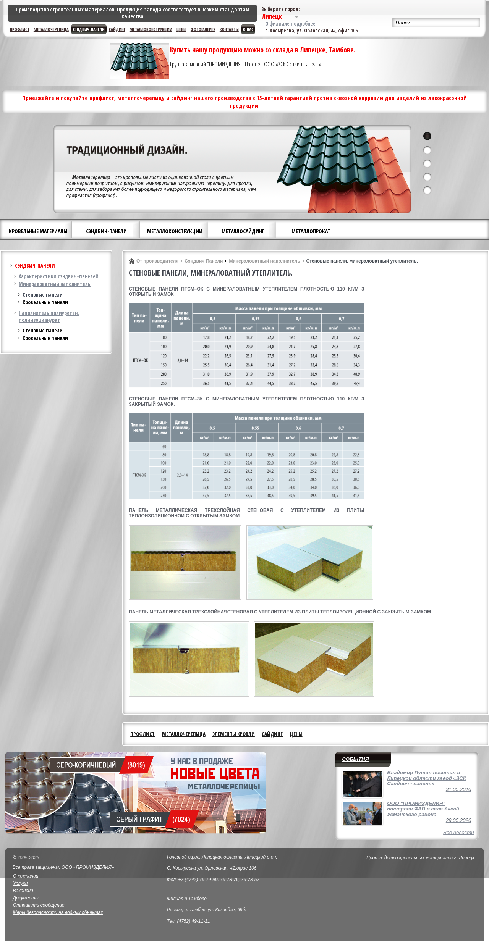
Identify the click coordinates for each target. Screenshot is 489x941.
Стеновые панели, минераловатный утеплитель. (362, 261)
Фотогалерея (203, 29)
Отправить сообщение (39, 905)
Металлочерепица (51, 29)
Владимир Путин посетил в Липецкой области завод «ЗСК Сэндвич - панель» (426, 778)
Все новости (458, 832)
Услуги (20, 883)
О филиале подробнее (290, 23)
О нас (248, 29)
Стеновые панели (43, 294)
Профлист (19, 29)
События (355, 759)
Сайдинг (117, 29)
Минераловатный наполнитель (55, 284)
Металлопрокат (310, 231)
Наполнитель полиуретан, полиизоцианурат (49, 316)
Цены (181, 29)
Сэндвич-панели (89, 29)
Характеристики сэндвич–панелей (59, 276)
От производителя (157, 261)
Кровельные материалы (38, 231)
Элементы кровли (233, 734)
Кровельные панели (45, 302)
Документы (26, 898)
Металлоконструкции (151, 29)
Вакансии (23, 890)
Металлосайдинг (243, 231)
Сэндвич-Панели (204, 261)
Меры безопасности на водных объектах (58, 912)
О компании (26, 876)
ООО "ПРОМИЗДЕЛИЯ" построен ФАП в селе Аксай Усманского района (423, 809)
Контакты (229, 29)
